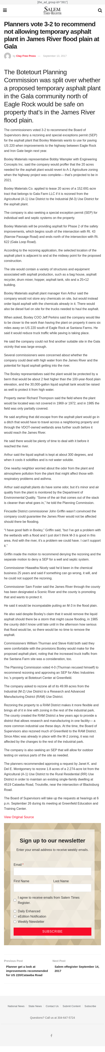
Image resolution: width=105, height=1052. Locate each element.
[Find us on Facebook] (51, 1041)
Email (18, 864)
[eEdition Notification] (15, 916)
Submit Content (72, 1011)
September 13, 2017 (55, 55)
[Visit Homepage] (52, 10)
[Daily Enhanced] (15, 911)
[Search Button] (100, 10)
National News (16, 1011)
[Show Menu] (5, 10)
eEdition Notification (32, 916)
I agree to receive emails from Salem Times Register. (49, 900)
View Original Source (19, 817)
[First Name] (33, 888)
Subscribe (90, 1011)
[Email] (52, 871)
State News (35, 1011)
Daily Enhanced (29, 911)
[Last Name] (72, 888)
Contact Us (52, 1011)
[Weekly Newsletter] (15, 921)
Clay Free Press (26, 55)
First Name (21, 881)
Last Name (61, 881)
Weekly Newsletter (31, 921)
